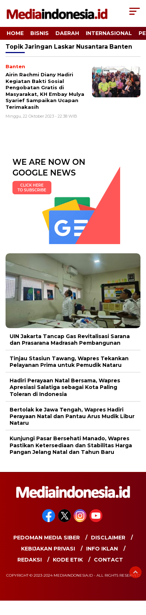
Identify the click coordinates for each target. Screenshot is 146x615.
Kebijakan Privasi (48, 548)
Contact (108, 559)
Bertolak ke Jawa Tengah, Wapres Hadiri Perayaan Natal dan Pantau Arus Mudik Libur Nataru (72, 416)
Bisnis (39, 33)
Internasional (109, 33)
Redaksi (29, 559)
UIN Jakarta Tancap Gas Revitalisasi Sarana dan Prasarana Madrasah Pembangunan (70, 339)
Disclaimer (108, 537)
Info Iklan (102, 548)
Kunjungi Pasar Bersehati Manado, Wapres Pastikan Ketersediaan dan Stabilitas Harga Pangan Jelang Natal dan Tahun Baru (71, 445)
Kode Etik (68, 559)
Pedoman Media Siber (46, 537)
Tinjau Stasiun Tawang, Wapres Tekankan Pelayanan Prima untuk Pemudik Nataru (69, 361)
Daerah (67, 33)
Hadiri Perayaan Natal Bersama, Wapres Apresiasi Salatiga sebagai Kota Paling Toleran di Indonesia (65, 387)
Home (15, 33)
